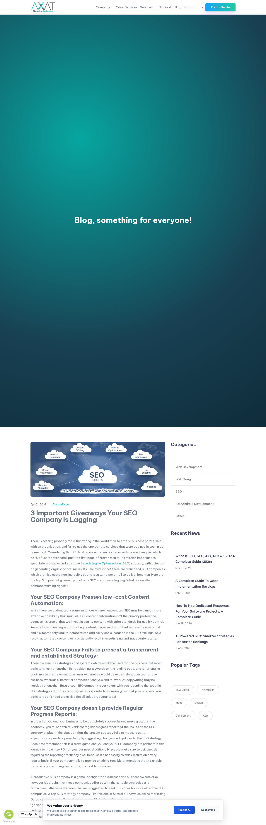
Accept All (184, 810)
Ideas (179, 702)
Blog (178, 7)
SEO (179, 491)
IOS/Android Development (195, 504)
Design (199, 702)
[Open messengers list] (8, 814)
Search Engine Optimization (101, 563)
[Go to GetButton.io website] (9, 821)
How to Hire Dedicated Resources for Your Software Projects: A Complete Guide (202, 611)
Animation (208, 689)
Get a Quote (220, 7)
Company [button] (103, 7)
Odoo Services (126, 7)
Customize (208, 810)
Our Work (165, 7)
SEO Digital (183, 689)
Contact (190, 7)
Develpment (183, 715)
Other (180, 516)
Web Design (184, 479)
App (205, 715)
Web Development (189, 467)
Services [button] (146, 7)
